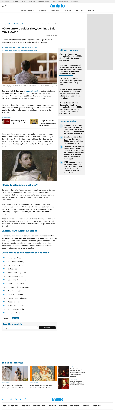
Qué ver (86, 406)
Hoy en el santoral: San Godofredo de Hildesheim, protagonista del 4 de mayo (47, 122)
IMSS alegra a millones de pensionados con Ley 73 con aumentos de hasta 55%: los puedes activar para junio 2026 (73, 167)
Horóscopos (32, 1)
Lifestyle (68, 10)
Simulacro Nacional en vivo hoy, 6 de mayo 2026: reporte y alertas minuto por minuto (73, 140)
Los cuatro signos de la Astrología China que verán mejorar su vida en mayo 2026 (70, 81)
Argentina (91, 10)
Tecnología (15, 1)
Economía (42, 10)
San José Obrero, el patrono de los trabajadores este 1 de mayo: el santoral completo (77, 372)
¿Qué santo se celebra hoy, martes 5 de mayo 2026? (18, 121)
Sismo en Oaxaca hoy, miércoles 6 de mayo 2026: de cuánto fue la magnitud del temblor (70, 57)
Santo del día (74, 1)
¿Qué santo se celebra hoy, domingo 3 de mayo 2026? (13, 386)
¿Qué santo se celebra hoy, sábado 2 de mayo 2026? (41, 386)
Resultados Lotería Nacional (60, 1)
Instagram (11, 399)
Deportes (79, 10)
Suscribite (47, 327)
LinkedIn (16, 399)
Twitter (2, 399)
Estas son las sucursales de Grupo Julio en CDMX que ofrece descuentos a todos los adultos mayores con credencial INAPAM (70, 69)
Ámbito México (6, 24)
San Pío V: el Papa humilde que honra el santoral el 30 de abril (77, 383)
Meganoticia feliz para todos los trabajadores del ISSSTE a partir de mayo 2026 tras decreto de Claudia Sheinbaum (74, 129)
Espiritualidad (55, 10)
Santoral (15, 318)
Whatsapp (25, 399)
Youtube (20, 399)
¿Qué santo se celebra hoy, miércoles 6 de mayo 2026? (20, 51)
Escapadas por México (44, 1)
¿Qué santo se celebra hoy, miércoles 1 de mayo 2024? (20, 47)
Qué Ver (23, 1)
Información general (27, 10)
